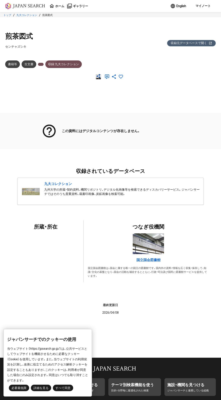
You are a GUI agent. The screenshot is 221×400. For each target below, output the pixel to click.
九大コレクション (26, 15)
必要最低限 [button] (19, 388)
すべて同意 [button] (63, 388)
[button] (202, 6)
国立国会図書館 (148, 260)
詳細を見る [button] (41, 388)
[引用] (107, 76)
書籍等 (12, 64)
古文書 (28, 64)
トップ (7, 15)
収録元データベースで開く (191, 43)
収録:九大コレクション (63, 64)
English (178, 6)
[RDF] (99, 76)
